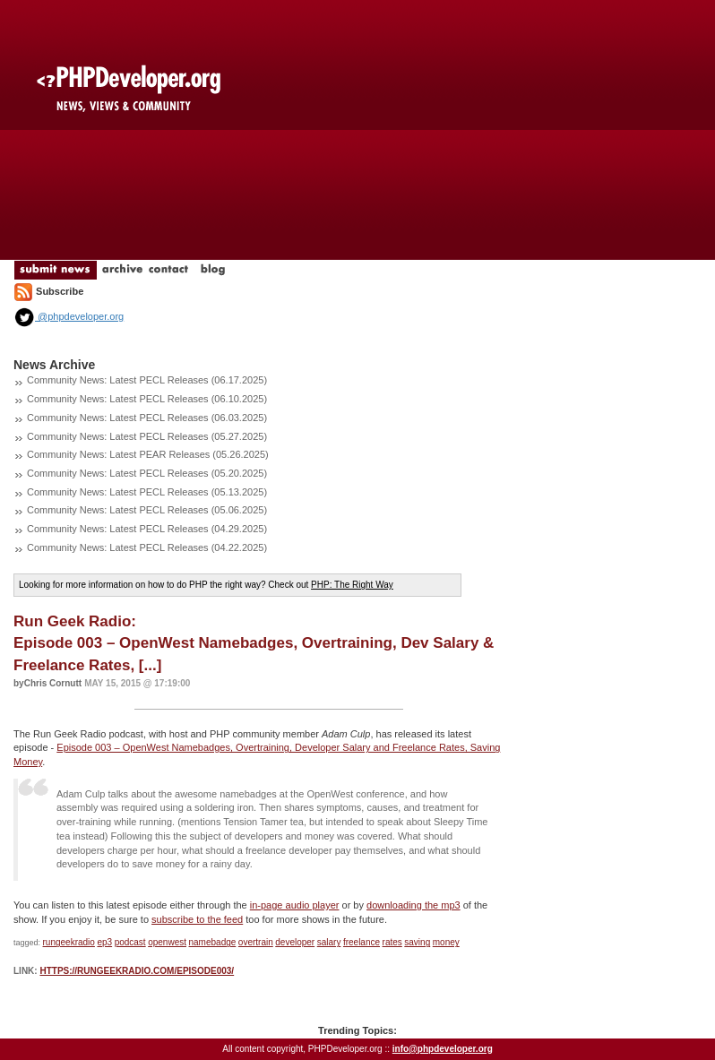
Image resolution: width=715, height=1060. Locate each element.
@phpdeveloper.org (68, 316)
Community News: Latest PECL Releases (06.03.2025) (147, 417)
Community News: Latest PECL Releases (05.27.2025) (147, 436)
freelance (361, 942)
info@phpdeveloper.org (442, 1049)
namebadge (213, 942)
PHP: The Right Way (352, 585)
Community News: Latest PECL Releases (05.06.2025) (147, 509)
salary (329, 942)
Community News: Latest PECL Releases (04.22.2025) (147, 547)
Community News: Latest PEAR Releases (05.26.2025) (148, 454)
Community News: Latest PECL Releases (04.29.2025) (147, 528)
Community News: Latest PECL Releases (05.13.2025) (147, 492)
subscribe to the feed (197, 919)
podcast (130, 942)
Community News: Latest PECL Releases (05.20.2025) (147, 473)
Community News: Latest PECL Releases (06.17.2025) (147, 380)
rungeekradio (69, 942)
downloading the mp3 (413, 905)
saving (417, 942)
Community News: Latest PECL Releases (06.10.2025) (147, 398)
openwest (167, 942)
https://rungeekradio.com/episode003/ (136, 971)
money (446, 942)
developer (294, 942)
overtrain (255, 942)
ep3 (104, 942)
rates (392, 942)
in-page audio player (295, 905)
